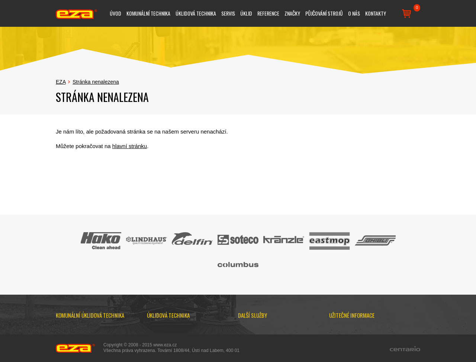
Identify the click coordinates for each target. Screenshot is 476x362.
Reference (268, 13)
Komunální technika (148, 13)
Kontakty (375, 13)
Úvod (115, 13)
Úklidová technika (196, 13)
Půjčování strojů (324, 13)
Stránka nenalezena (96, 82)
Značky (292, 13)
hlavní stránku (129, 146)
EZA (60, 82)
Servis (228, 13)
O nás (354, 13)
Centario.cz (405, 348)
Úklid (246, 13)
